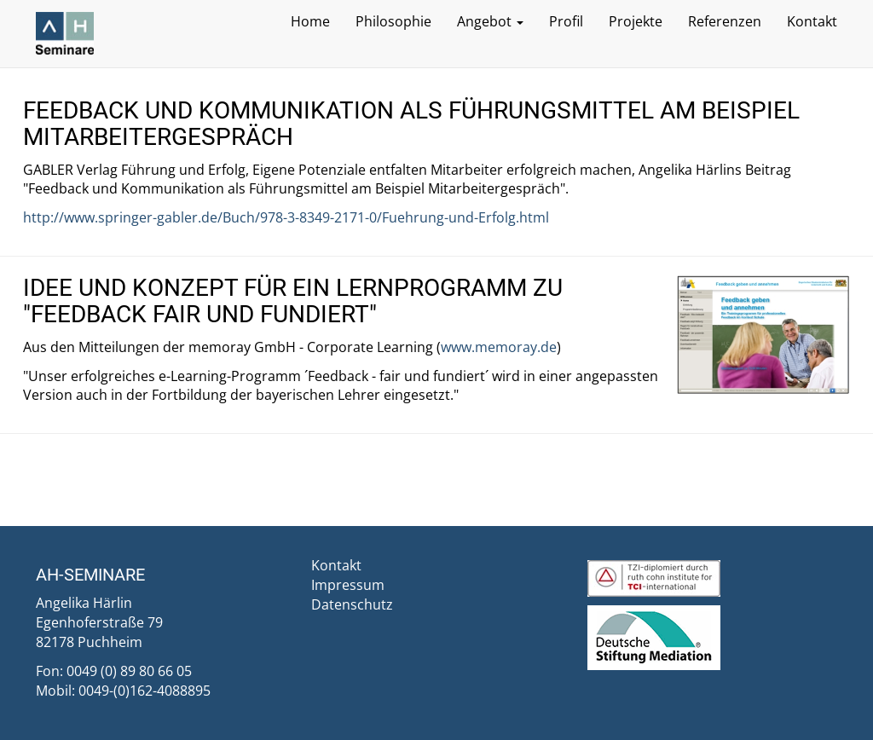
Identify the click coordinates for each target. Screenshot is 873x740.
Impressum (347, 584)
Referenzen (724, 21)
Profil (566, 21)
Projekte (635, 21)
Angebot (490, 21)
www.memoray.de (499, 347)
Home (310, 21)
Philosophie (393, 21)
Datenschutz (352, 604)
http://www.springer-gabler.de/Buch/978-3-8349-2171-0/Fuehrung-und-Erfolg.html (286, 217)
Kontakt (812, 21)
